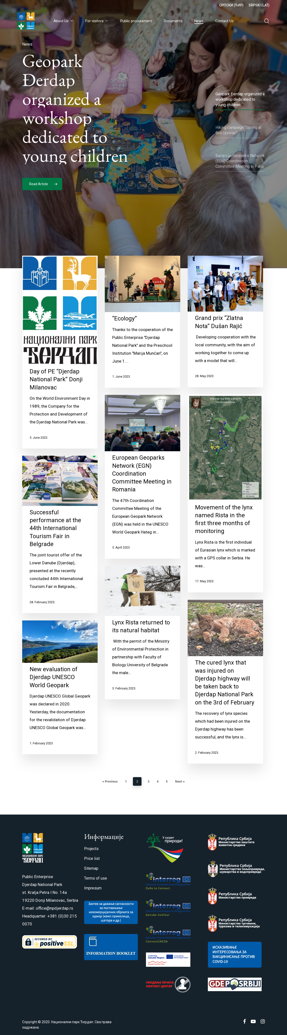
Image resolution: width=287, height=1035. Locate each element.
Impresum (93, 888)
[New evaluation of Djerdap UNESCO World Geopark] (60, 701)
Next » (180, 781)
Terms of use (95, 878)
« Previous (110, 781)
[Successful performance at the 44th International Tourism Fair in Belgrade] (60, 548)
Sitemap (91, 868)
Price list (92, 858)
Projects (91, 848)
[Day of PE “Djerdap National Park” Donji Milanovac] (60, 365)
